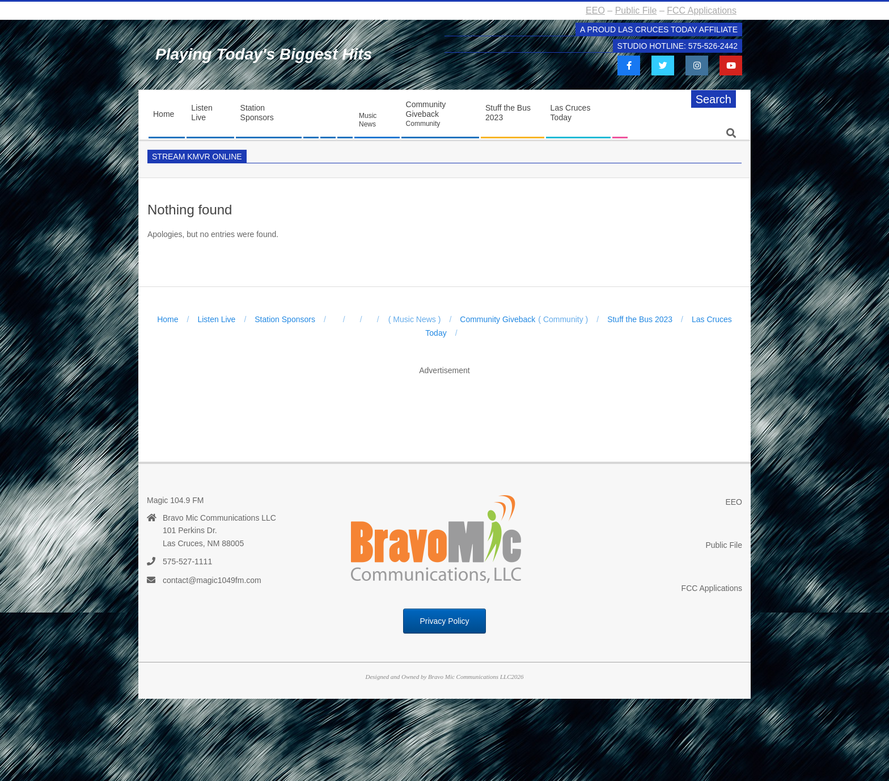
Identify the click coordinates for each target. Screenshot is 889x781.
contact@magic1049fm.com (212, 580)
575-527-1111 (187, 561)
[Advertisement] (444, 406)
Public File (636, 10)
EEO (595, 10)
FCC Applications (701, 10)
